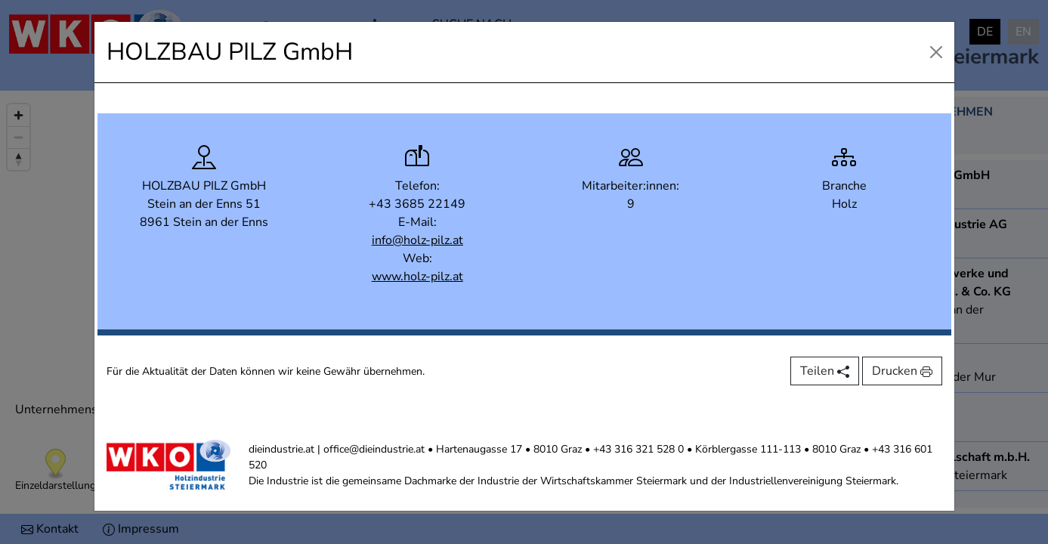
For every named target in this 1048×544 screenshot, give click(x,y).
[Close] (936, 52)
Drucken (902, 371)
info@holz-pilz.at (417, 240)
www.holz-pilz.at (417, 276)
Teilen (824, 371)
